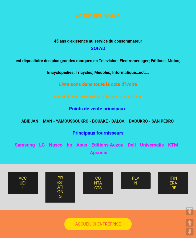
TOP (189, 211)
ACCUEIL (23, 183)
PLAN (135, 181)
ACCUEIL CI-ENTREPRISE (98, 224)
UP (189, 223)
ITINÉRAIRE (173, 183)
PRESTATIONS (60, 187)
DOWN (189, 231)
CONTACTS (98, 183)
